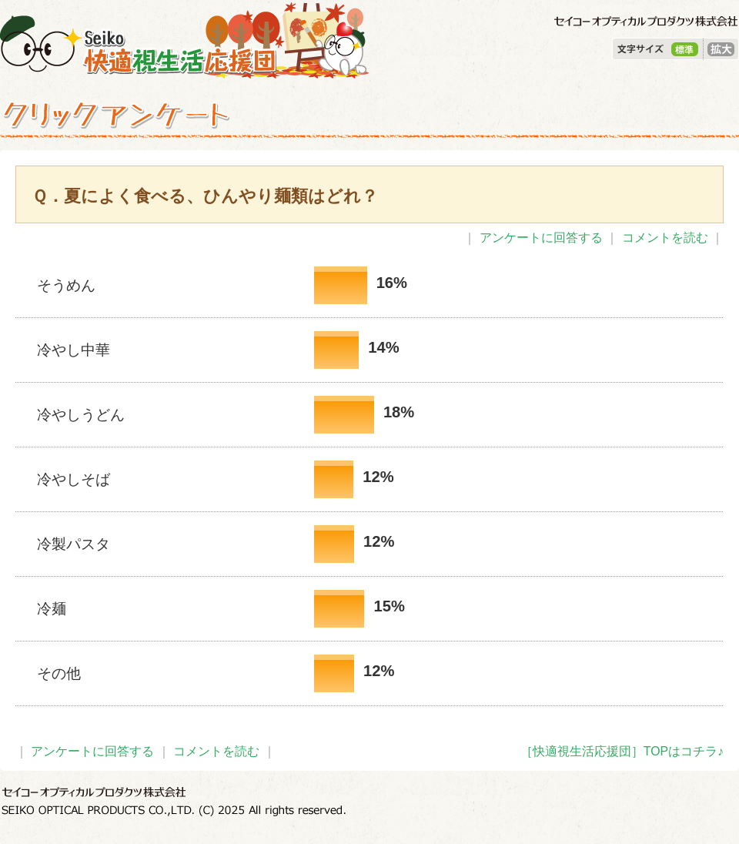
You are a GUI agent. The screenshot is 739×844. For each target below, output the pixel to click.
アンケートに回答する (541, 237)
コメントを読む (665, 237)
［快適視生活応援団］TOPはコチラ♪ (622, 751)
